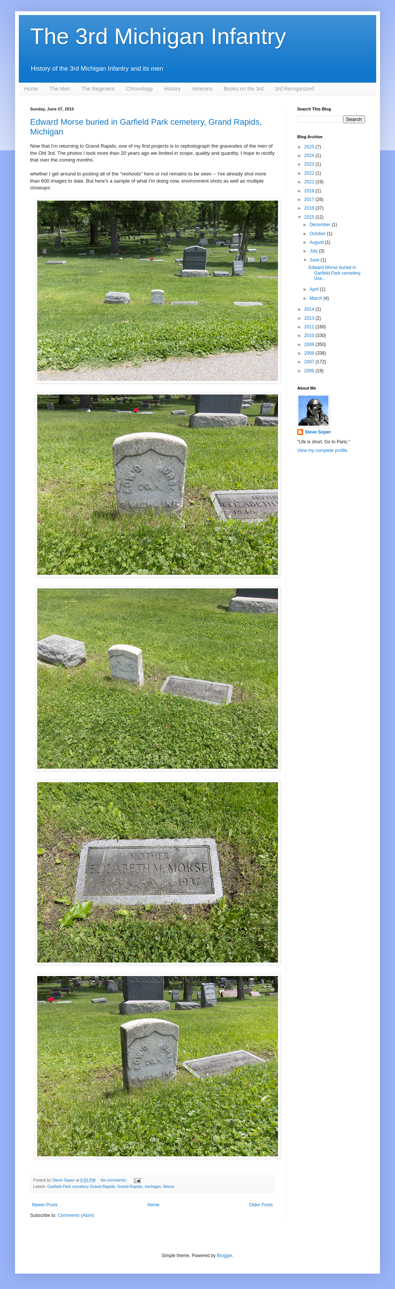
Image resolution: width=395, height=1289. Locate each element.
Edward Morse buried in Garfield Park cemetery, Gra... (334, 273)
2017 (310, 199)
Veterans (202, 89)
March (317, 298)
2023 (310, 164)
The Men (59, 89)
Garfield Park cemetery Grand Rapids (81, 1186)
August (317, 242)
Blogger (224, 1255)
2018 (310, 190)
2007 (310, 361)
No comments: (114, 1180)
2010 (310, 335)
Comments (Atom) (76, 1215)
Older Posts (261, 1204)
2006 (310, 370)
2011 (310, 326)
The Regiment (98, 89)
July (314, 251)
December (321, 224)
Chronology (139, 89)
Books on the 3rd (244, 89)
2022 (310, 173)
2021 (310, 181)
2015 (310, 217)
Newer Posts (45, 1204)
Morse (169, 1186)
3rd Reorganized (294, 89)
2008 (310, 353)
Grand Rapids (130, 1186)
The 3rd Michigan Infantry (158, 36)
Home (31, 89)
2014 (310, 309)
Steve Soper (318, 432)
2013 (310, 318)
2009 (310, 344)
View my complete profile (322, 450)
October (318, 233)
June (315, 260)
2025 (310, 147)
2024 (310, 155)
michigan (152, 1186)
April (315, 289)
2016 (310, 208)
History (172, 89)
